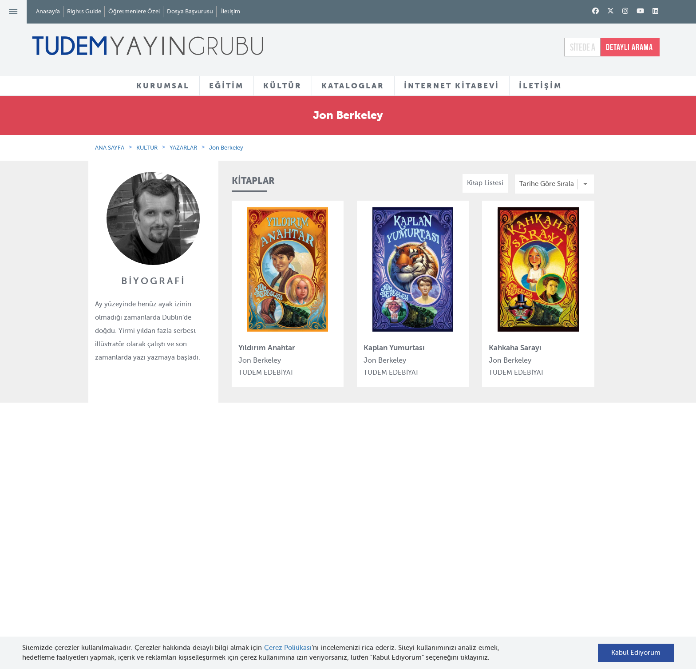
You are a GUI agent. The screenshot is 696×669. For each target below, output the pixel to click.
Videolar (325, 593)
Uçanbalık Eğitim (252, 583)
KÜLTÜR (282, 85)
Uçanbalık (241, 567)
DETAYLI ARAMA (629, 47)
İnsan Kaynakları (165, 534)
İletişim (230, 11)
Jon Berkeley (226, 147)
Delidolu (239, 615)
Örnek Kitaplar (335, 551)
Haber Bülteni (161, 550)
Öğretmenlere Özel (134, 11)
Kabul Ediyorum (635, 652)
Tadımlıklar (330, 535)
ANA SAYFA (109, 147)
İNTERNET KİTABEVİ (451, 85)
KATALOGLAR (352, 85)
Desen (235, 599)
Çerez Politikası (288, 647)
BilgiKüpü (241, 534)
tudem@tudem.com (558, 558)
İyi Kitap (238, 631)
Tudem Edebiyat (251, 550)
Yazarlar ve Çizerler (343, 519)
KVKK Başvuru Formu (172, 592)
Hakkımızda (158, 502)
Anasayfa (48, 11)
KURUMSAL (163, 85)
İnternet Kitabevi (424, 562)
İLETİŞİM (540, 85)
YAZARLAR (183, 147)
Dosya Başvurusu (190, 11)
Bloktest (238, 518)
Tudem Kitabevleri (167, 518)
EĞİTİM (226, 85)
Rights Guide (84, 11)
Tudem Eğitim (247, 502)
